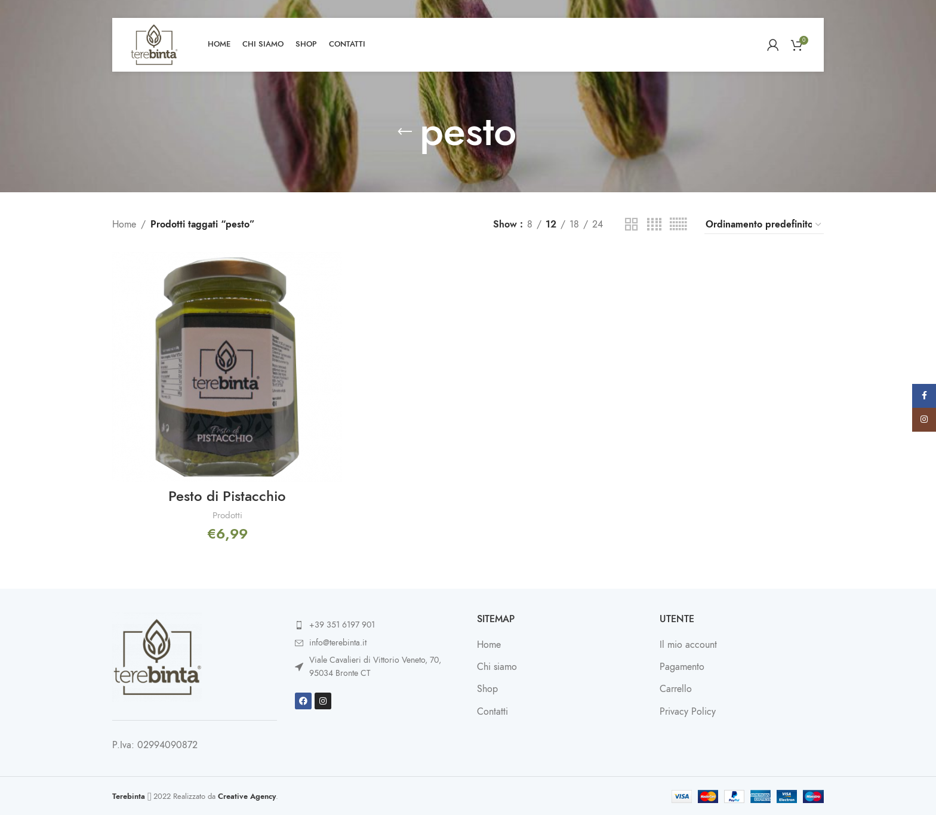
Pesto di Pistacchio (227, 495)
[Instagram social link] (924, 420)
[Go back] (405, 132)
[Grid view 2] (631, 224)
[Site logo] (154, 44)
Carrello (676, 688)
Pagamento (682, 666)
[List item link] (377, 624)
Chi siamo (497, 666)
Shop (487, 688)
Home (124, 224)
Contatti (492, 711)
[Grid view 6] (678, 224)
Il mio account (688, 644)
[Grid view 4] (654, 224)
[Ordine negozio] (764, 225)
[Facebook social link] (924, 396)
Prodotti (227, 514)
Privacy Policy (688, 711)
